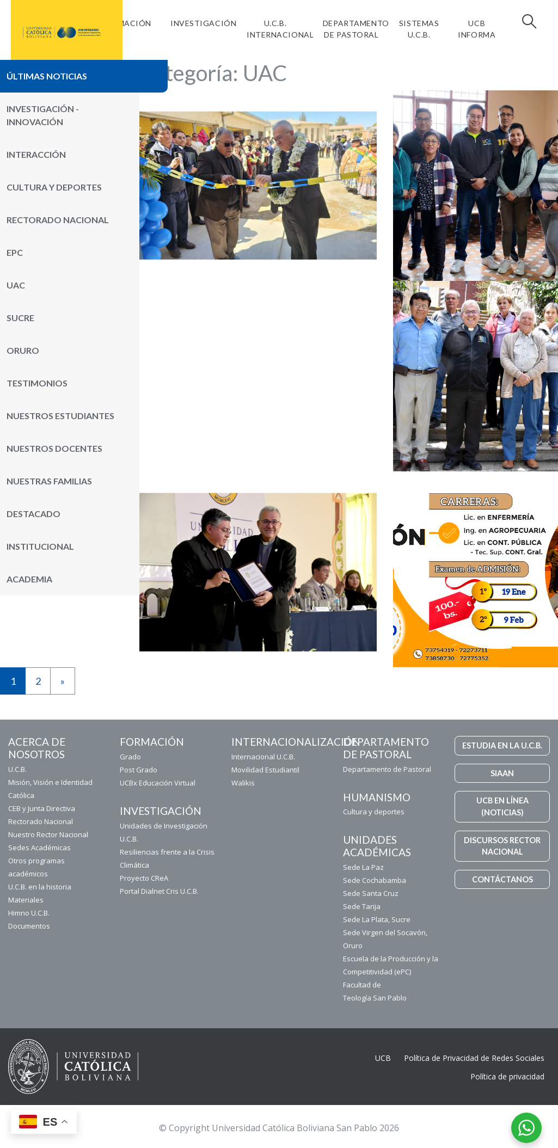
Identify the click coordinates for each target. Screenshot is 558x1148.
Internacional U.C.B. (263, 757)
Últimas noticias (47, 76)
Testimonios (37, 383)
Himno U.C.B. (29, 913)
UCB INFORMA (476, 29)
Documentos (29, 926)
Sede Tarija (362, 906)
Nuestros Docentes (54, 448)
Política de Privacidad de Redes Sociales (474, 1058)
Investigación (203, 23)
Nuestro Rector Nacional (48, 834)
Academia (29, 579)
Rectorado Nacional (58, 219)
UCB (383, 1058)
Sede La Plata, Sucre (376, 919)
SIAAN (502, 773)
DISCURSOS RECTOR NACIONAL (502, 846)
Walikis (243, 783)
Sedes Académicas (39, 847)
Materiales (26, 900)
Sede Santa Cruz (370, 893)
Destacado (33, 513)
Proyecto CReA (144, 878)
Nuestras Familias (49, 481)
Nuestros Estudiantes (60, 415)
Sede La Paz (363, 867)
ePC (15, 252)
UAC (16, 285)
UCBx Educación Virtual (157, 783)
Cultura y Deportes (54, 187)
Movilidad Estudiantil (265, 770)
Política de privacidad (507, 1076)
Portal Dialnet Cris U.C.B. (159, 891)
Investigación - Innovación (43, 115)
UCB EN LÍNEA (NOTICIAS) (502, 806)
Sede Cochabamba (374, 880)
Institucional (40, 546)
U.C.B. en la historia (39, 887)
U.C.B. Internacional (280, 29)
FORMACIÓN (126, 23)
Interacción (36, 154)
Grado (130, 757)
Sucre (20, 317)
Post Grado (138, 770)
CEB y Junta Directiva (41, 808)
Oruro (23, 350)
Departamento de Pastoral (356, 29)
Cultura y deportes (373, 812)
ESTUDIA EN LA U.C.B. (502, 745)
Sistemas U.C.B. (419, 29)
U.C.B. (17, 769)
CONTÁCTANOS (502, 879)
